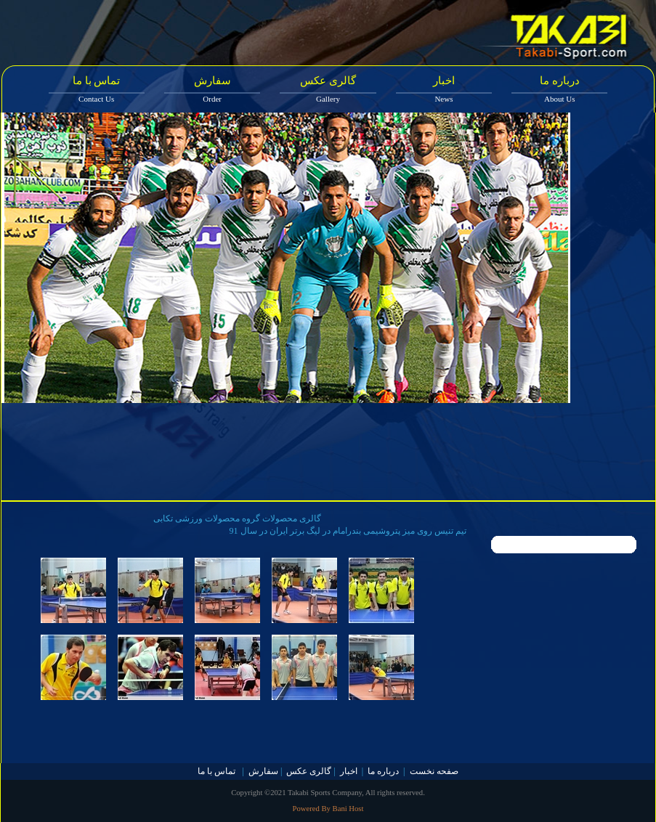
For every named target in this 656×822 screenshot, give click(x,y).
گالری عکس (328, 80)
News (443, 98)
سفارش (212, 80)
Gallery (328, 98)
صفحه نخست (434, 771)
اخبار (444, 80)
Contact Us (96, 98)
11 (489, 523)
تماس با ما (97, 80)
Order (212, 98)
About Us (559, 98)
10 (471, 523)
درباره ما (560, 80)
